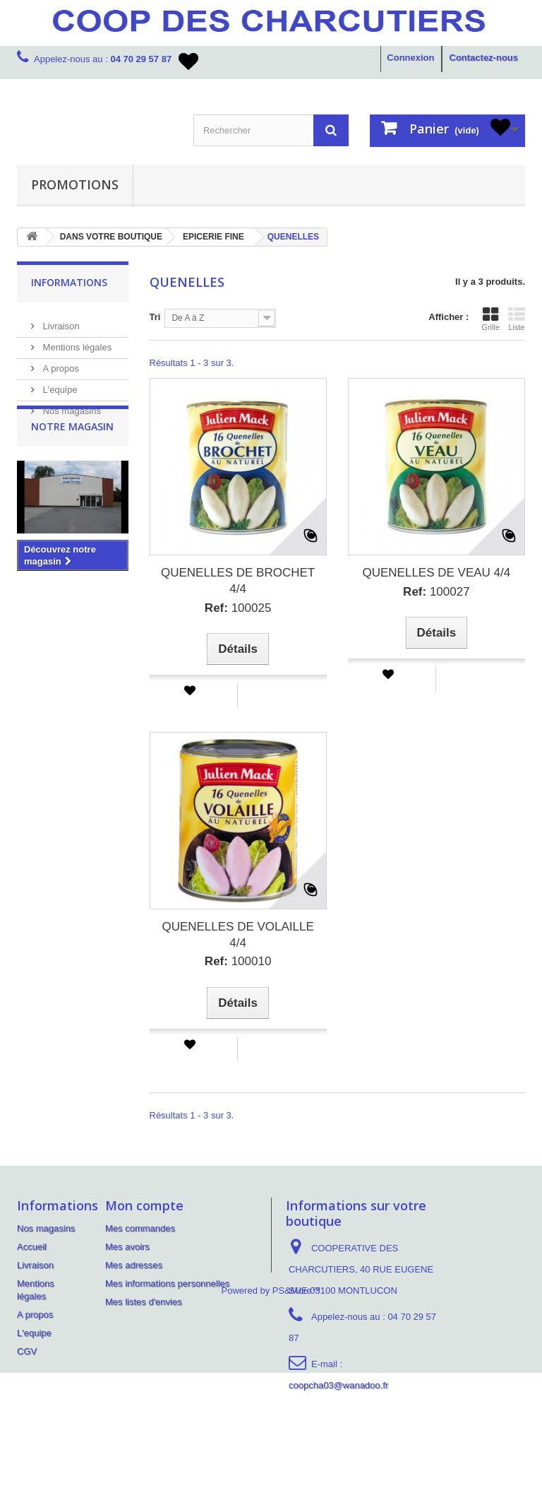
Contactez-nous (484, 57)
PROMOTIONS (75, 184)
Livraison (60, 320)
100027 (436, 592)
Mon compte (144, 1205)
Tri (155, 317)
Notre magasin (72, 458)
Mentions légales (76, 341)
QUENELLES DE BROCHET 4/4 (238, 581)
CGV (27, 1351)
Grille (490, 318)
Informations (69, 282)
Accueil (32, 1246)
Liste (516, 318)
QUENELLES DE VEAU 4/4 (436, 572)
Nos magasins (70, 405)
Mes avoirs (127, 1246)
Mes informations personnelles (167, 1283)
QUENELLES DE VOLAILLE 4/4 (237, 935)
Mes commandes (140, 1228)
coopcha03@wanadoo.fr (338, 1385)
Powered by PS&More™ (271, 1417)
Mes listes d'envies (143, 1302)
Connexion (410, 57)
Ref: (216, 608)
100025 (238, 608)
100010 (238, 961)
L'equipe (58, 384)
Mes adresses (133, 1265)
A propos (59, 363)
